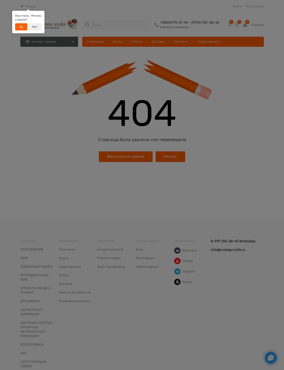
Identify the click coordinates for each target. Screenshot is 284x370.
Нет (34, 27)
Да (21, 27)
